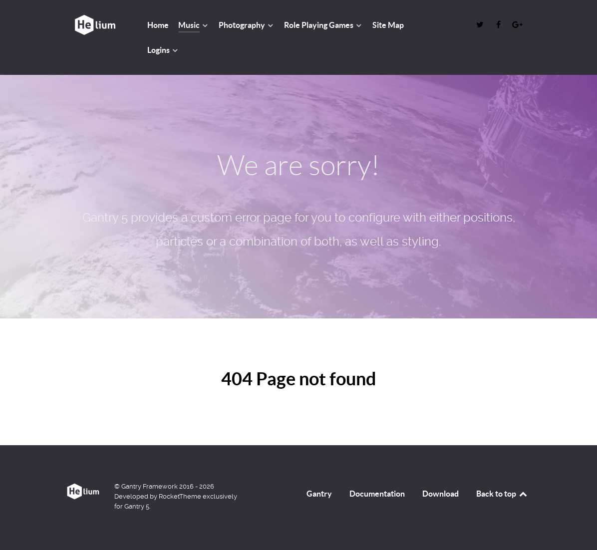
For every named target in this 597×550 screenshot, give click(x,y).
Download (440, 493)
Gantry (319, 493)
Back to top (502, 493)
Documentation (377, 493)
